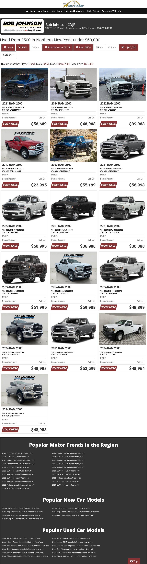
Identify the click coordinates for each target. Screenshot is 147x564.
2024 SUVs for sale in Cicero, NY (15, 467)
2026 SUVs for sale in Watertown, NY (17, 453)
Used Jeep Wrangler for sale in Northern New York (72, 549)
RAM (22, 47)
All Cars (30, 11)
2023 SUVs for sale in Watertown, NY (17, 471)
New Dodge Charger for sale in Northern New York (22, 519)
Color (112, 47)
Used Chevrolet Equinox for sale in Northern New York (74, 556)
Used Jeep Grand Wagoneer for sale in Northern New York (76, 546)
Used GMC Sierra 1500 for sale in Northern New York (74, 553)
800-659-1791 (104, 28)
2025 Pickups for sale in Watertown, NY (68, 460)
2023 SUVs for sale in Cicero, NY (65, 471)
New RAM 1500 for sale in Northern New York (20, 508)
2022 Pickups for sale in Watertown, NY (18, 481)
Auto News (93, 11)
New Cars (43, 11)
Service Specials (74, 11)
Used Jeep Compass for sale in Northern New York (22, 549)
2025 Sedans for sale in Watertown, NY (18, 464)
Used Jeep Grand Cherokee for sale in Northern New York (25, 546)
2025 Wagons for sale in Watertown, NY (18, 460)
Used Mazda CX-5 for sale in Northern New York (72, 542)
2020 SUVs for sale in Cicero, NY (65, 485)
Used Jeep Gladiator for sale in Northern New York (22, 553)
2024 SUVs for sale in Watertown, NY (67, 464)
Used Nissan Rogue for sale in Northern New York (22, 542)
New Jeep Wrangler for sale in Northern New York (22, 515)
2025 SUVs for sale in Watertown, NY (67, 457)
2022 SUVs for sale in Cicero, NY (15, 478)
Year (35, 47)
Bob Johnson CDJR (57, 47)
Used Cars (56, 11)
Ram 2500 (83, 47)
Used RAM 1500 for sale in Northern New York (21, 538)
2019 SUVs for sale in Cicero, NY (15, 488)
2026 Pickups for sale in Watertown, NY (68, 453)
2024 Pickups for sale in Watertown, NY (68, 467)
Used (8, 47)
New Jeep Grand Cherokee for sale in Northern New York (75, 512)
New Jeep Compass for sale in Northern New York (22, 512)
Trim (99, 47)
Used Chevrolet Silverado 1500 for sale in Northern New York (25, 556)
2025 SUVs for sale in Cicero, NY (15, 457)
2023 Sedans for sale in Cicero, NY (66, 474)
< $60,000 (128, 47)
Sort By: (8, 54)
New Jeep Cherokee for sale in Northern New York (72, 515)
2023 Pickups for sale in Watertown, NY (18, 474)
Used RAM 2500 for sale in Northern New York (71, 538)
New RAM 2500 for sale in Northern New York (70, 508)
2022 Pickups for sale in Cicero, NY (66, 478)
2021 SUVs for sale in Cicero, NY (65, 481)
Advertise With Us (111, 11)
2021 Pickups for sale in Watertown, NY (18, 485)
